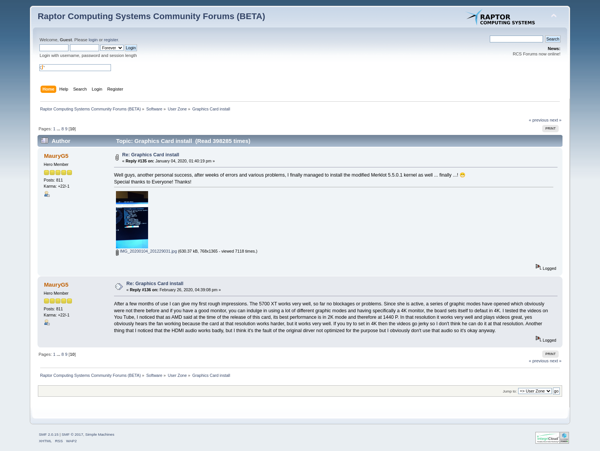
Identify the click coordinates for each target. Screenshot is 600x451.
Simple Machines (99, 434)
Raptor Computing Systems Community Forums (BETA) (151, 16)
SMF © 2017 (72, 434)
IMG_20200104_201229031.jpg (146, 251)
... (59, 129)
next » (556, 120)
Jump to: (510, 391)
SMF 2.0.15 (49, 434)
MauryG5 (56, 155)
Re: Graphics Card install (150, 154)
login (93, 39)
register (111, 39)
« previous (539, 120)
